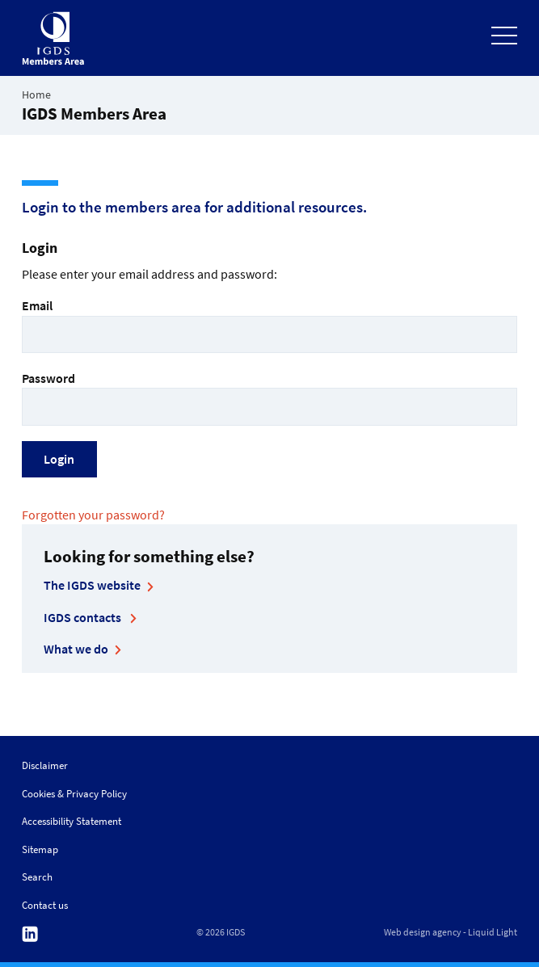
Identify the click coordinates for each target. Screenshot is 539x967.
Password (269, 398)
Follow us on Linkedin (30, 934)
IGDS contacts (84, 617)
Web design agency (422, 932)
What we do (76, 649)
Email (269, 325)
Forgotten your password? (93, 515)
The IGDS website (92, 585)
